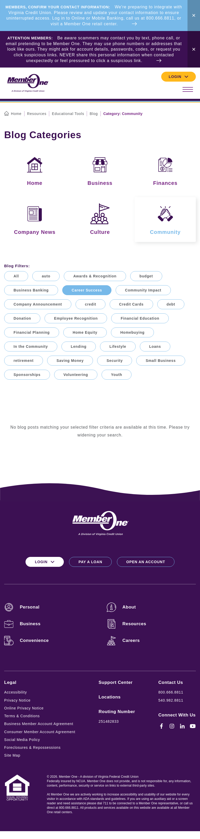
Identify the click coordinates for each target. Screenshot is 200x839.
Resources (37, 114)
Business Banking (31, 290)
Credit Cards (131, 304)
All (16, 276)
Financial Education (140, 318)
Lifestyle (117, 346)
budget (146, 276)
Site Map (12, 755)
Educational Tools (68, 114)
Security (115, 360)
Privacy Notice (17, 700)
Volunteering (76, 375)
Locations (110, 697)
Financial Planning (32, 332)
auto (46, 276)
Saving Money (70, 360)
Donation (22, 318)
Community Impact (143, 290)
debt (171, 304)
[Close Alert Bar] (194, 15)
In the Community (31, 346)
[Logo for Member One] (27, 83)
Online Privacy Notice (24, 708)
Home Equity (85, 332)
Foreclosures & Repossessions (32, 747)
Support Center (116, 682)
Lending (78, 346)
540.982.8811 (170, 700)
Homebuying (132, 332)
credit (90, 304)
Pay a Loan (90, 562)
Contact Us (170, 682)
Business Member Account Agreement (38, 724)
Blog (94, 114)
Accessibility (15, 692)
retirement (24, 360)
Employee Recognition (76, 318)
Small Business (161, 360)
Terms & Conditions (22, 716)
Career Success (87, 290)
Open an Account (145, 562)
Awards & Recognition (94, 276)
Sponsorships (27, 375)
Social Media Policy (22, 740)
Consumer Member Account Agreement (39, 732)
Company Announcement (38, 304)
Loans (155, 346)
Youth (116, 375)
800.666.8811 (170, 692)
